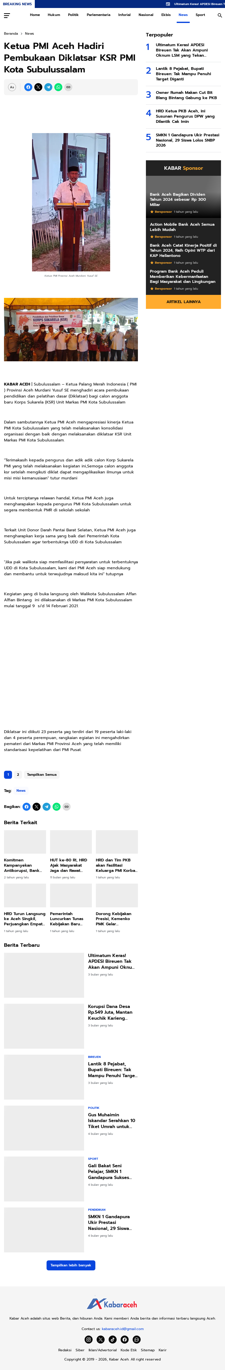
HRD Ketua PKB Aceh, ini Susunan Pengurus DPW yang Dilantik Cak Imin (185, 116)
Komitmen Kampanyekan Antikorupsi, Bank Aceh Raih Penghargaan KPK (22, 865)
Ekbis (166, 14)
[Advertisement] (71, 659)
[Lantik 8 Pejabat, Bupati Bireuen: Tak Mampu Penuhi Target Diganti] (44, 1077)
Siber (80, 1350)
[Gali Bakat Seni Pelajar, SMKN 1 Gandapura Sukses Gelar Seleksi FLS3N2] (44, 1179)
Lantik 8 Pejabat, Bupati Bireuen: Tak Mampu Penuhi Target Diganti (112, 1070)
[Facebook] (28, 87)
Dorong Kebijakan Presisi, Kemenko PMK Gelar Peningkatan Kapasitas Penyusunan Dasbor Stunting (116, 919)
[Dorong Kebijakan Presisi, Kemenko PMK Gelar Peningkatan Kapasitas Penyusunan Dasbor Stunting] (117, 895)
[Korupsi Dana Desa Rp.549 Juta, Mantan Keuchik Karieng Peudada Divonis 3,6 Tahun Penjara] (44, 1026)
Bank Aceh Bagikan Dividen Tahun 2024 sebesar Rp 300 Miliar (178, 199)
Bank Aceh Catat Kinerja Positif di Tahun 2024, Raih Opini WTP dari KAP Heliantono (183, 250)
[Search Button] (220, 15)
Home (35, 14)
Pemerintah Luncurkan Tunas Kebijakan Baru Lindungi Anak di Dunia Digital (67, 919)
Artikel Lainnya (183, 302)
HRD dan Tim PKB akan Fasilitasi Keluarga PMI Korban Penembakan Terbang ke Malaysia (117, 865)
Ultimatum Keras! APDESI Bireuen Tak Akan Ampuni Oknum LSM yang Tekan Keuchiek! (112, 961)
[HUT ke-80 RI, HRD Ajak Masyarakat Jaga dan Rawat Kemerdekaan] (71, 842)
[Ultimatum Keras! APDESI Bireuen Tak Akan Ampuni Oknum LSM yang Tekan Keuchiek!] (44, 975)
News (183, 14)
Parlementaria (98, 14)
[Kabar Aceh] (112, 1310)
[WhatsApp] (58, 87)
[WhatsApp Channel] (137, 1340)
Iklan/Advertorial (103, 1350)
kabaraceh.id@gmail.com (123, 1329)
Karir (163, 1350)
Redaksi (65, 1350)
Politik (73, 14)
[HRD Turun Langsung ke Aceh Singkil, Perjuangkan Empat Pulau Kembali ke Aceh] (25, 895)
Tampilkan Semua (42, 774)
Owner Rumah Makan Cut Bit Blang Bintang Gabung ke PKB (186, 95)
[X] (38, 87)
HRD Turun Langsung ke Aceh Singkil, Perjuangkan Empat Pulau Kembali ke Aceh (25, 919)
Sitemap (148, 1350)
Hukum (54, 14)
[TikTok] (113, 1340)
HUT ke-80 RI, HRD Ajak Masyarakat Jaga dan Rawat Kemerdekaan (68, 865)
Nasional (146, 14)
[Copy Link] (68, 87)
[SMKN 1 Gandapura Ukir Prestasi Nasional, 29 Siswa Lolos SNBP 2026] (44, 1229)
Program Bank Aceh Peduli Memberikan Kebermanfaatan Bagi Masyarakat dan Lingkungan (182, 276)
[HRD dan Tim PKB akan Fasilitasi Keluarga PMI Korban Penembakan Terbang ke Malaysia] (117, 842)
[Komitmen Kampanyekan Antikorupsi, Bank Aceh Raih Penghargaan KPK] (25, 842)
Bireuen (94, 1057)
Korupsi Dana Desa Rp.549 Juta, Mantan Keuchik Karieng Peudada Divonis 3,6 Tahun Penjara (111, 1012)
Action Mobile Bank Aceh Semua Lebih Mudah (182, 227)
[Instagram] (89, 1340)
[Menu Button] (7, 15)
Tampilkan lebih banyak (71, 1265)
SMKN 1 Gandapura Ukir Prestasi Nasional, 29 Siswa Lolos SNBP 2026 (109, 1222)
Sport (200, 14)
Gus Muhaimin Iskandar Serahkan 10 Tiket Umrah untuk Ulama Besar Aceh (111, 1121)
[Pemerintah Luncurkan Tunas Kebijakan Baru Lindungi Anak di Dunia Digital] (71, 895)
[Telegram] (48, 87)
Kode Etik (129, 1350)
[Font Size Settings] (12, 87)
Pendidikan (96, 1209)
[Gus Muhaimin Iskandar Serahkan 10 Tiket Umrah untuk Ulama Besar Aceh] (44, 1128)
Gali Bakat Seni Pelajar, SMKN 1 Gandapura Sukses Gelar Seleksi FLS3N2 (111, 1171)
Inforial (124, 14)
